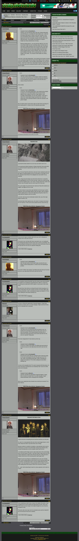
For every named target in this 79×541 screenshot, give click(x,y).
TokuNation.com (7, 14)
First (31, 22)
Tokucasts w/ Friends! (40, 108)
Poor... (55, 75)
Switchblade (5, 28)
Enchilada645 (6, 237)
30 (43, 22)
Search (46, 20)
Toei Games (54, 17)
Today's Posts (36, 20)
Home (4, 11)
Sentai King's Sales (56, 48)
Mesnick (4, 303)
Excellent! (56, 65)
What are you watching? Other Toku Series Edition (62, 38)
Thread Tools (46, 24)
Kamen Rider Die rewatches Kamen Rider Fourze (62, 36)
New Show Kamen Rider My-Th (58, 29)
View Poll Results (56, 79)
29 (41, 22)
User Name (33, 15)
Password (33, 17)
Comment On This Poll (57, 80)
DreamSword (5, 73)
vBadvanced (40, 539)
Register (12, 20)
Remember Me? (46, 15)
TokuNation (13, 14)
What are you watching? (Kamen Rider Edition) (62, 54)
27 (38, 22)
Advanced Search (56, 88)
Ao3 (31, 249)
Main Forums (18, 14)
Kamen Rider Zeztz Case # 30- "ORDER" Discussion (63, 56)
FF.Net (28, 249)
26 (36, 22)
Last (47, 22)
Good (55, 67)
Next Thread (29, 525)
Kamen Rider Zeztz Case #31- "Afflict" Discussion (62, 43)
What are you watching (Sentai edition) (60, 52)
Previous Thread (23, 525)
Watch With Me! (29, 108)
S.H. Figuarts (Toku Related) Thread (59, 50)
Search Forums (56, 85)
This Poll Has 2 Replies (57, 81)
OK (54, 73)
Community (23, 20)
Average (55, 70)
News (8, 11)
